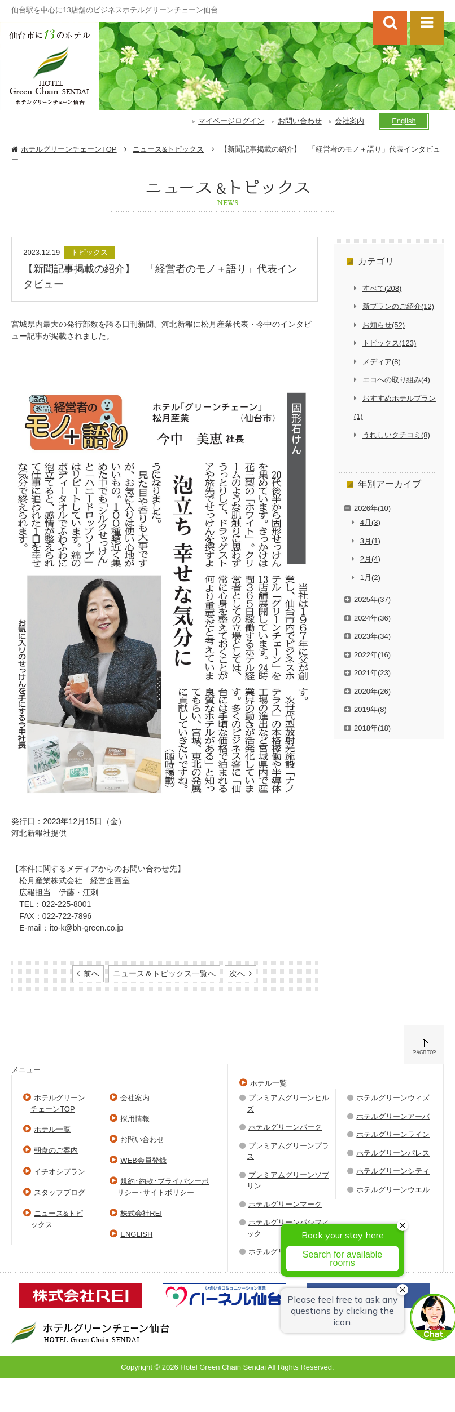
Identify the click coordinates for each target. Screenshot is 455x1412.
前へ (91, 973)
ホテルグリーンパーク (285, 1127)
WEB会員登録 (143, 1160)
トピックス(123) (389, 343)
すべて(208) (381, 288)
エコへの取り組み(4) (396, 379)
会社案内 (349, 121)
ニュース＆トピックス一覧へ (164, 973)
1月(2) (370, 577)
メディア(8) (381, 361)
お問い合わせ (300, 121)
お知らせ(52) (383, 325)
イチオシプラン (59, 1171)
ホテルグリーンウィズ (393, 1098)
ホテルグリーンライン (393, 1134)
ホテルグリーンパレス (393, 1153)
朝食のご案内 (56, 1150)
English (404, 121)
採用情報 (135, 1118)
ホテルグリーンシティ (393, 1171)
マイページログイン (231, 121)
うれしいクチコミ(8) (396, 435)
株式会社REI (141, 1213)
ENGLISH (136, 1234)
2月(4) (370, 559)
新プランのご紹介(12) (398, 306)
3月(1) (370, 541)
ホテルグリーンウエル (393, 1189)
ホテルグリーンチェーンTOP (69, 149)
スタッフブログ (59, 1192)
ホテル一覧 (52, 1129)
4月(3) (370, 522)
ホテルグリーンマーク (285, 1204)
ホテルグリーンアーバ (393, 1116)
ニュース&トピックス (168, 149)
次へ (237, 973)
